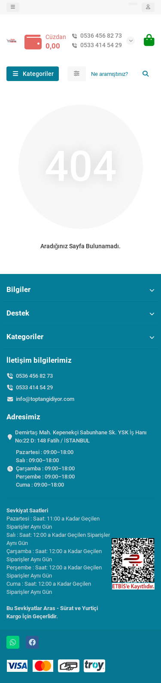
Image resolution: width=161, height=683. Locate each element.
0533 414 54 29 (95, 45)
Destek (80, 313)
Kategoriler (80, 336)
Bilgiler (80, 289)
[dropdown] (12, 7)
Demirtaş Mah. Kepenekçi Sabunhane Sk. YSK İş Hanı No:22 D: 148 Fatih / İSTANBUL (80, 436)
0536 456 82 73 (95, 36)
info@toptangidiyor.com (45, 399)
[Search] (120, 73)
